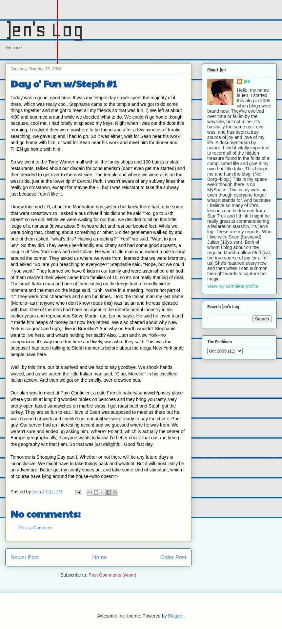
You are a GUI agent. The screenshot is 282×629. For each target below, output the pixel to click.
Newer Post (24, 557)
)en (247, 81)
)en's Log (44, 29)
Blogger (175, 616)
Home (99, 557)
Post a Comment (36, 527)
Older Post (173, 557)
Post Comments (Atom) (112, 575)
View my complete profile (232, 286)
